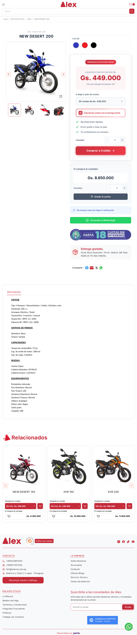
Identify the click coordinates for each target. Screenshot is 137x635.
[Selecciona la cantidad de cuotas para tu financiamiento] (100, 101)
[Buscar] (131, 11)
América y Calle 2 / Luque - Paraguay (23, 573)
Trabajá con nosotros (13, 617)
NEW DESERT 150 (24, 491)
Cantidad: (80, 140)
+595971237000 (12, 565)
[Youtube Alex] (133, 541)
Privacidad (98, 621)
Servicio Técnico (79, 577)
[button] (3, 4)
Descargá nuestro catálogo (23, 580)
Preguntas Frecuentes (14, 608)
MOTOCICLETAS (17, 19)
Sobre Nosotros (78, 561)
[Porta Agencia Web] (76, 633)
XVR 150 (68, 491)
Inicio (6, 19)
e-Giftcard (8, 596)
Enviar (128, 607)
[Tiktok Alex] (128, 541)
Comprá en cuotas (12, 501)
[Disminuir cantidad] (107, 140)
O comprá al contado (13, 511)
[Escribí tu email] (102, 607)
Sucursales (76, 565)
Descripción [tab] (14, 292)
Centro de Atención (80, 581)
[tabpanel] (68, 355)
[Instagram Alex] (118, 541)
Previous (8, 74)
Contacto (75, 569)
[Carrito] (131, 4)
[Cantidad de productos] (115, 140)
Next (63, 74)
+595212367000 (12, 561)
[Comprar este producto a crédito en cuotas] (100, 150)
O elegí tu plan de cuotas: (87, 94)
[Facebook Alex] (123, 541)
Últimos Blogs (77, 573)
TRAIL (29, 19)
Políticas (7, 613)
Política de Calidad (44, 541)
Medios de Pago (11, 600)
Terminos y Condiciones (15, 604)
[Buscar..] (68, 11)
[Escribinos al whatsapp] (129, 627)
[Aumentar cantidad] (122, 140)
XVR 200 (113, 491)
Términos (107, 621)
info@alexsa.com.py (14, 569)
